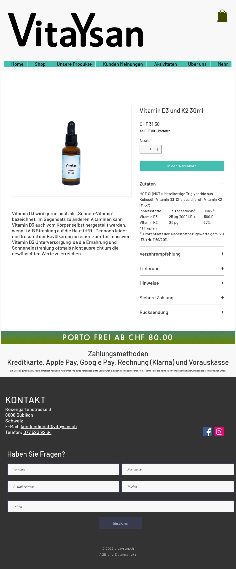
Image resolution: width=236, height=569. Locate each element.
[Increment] (158, 149)
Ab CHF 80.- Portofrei (155, 131)
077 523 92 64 (37, 432)
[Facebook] (207, 431)
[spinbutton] (150, 149)
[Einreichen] (120, 523)
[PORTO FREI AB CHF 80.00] (118, 337)
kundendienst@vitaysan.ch (49, 426)
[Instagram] (219, 431)
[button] (222, 16)
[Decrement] (143, 149)
